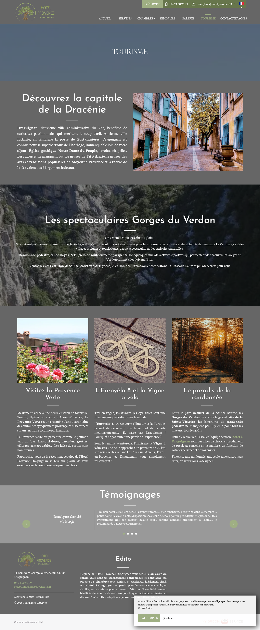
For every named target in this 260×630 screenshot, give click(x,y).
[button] (241, 4)
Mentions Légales (24, 597)
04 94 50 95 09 (179, 4)
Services (125, 18)
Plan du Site (42, 597)
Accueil (105, 18)
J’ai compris (149, 618)
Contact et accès (233, 18)
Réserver (152, 4)
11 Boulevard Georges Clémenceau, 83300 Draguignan (39, 574)
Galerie (188, 18)
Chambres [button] (146, 18)
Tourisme (208, 18)
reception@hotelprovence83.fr (216, 4)
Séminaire (167, 18)
